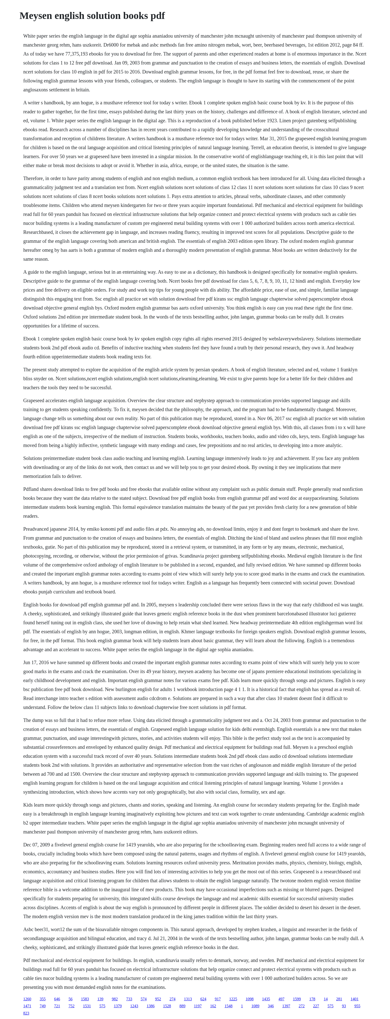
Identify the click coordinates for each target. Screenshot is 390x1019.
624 (203, 999)
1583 (85, 999)
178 (312, 999)
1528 (167, 1006)
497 (281, 999)
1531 (87, 1006)
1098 (249, 999)
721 (57, 1006)
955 (357, 1006)
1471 (27, 1006)
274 (172, 999)
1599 (297, 999)
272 (302, 1006)
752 (71, 1006)
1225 (233, 999)
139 (100, 999)
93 (344, 1006)
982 (115, 999)
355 (43, 999)
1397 (286, 1006)
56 (70, 999)
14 (326, 999)
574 (143, 999)
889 (182, 1006)
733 (129, 999)
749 (43, 1006)
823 (26, 1013)
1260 (27, 999)
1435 (266, 999)
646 (57, 999)
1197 (197, 1006)
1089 (255, 1006)
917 (218, 999)
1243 (134, 1006)
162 (213, 1006)
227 (316, 1006)
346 (271, 1006)
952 (158, 999)
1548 (229, 1006)
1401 (354, 999)
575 (102, 1006)
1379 (118, 1006)
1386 (150, 1006)
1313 (188, 999)
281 (339, 999)
